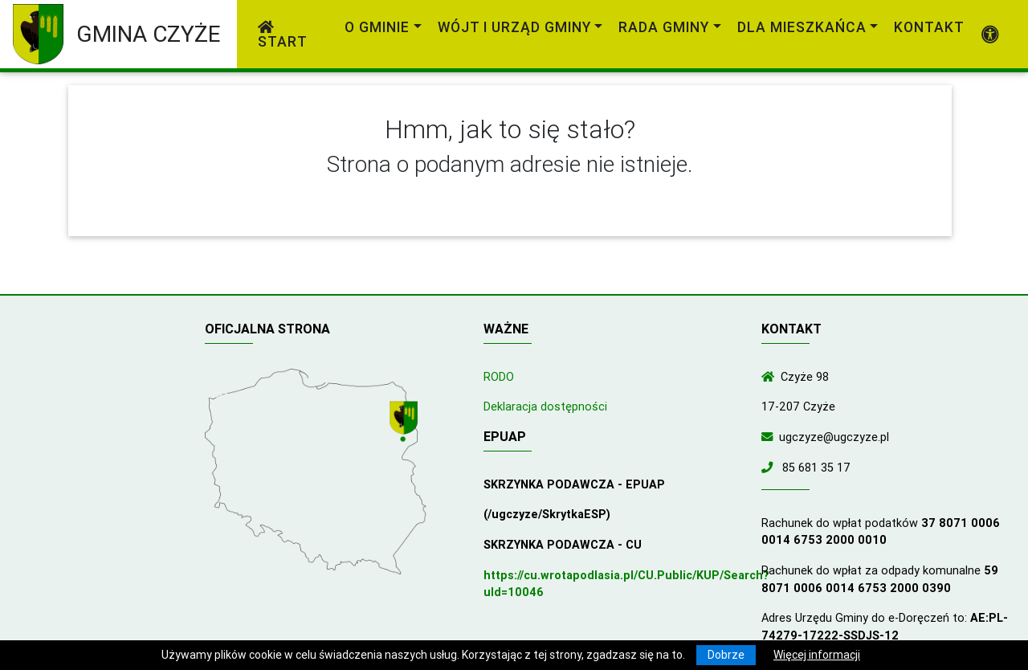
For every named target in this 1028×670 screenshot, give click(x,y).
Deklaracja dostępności (545, 406)
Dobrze (726, 655)
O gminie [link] (377, 27)
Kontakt (929, 27)
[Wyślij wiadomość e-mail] (770, 437)
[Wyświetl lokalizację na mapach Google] (406, 422)
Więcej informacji (816, 655)
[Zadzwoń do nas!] (770, 467)
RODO (498, 377)
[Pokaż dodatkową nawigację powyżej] (991, 34)
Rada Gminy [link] (663, 27)
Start (283, 35)
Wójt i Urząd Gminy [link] (514, 27)
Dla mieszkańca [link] (802, 27)
